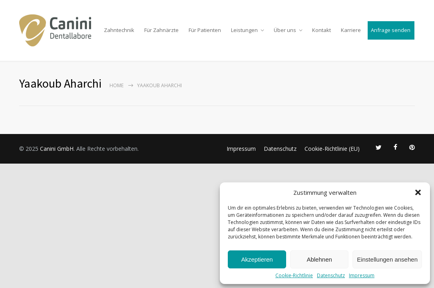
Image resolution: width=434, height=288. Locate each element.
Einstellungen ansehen (387, 259)
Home (116, 85)
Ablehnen (319, 259)
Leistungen (244, 30)
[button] (418, 192)
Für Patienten (205, 30)
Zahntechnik (119, 30)
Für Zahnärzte (161, 30)
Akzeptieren (257, 259)
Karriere (351, 30)
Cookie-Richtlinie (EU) (332, 148)
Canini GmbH (57, 148)
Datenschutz (331, 275)
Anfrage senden (390, 30)
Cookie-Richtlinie (294, 275)
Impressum (361, 275)
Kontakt (321, 30)
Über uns (285, 30)
